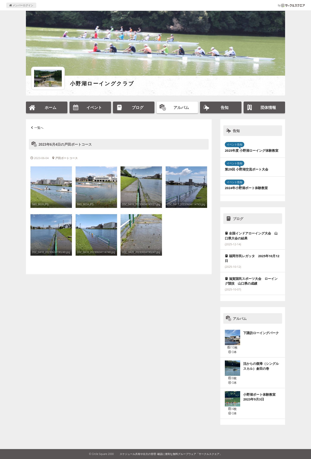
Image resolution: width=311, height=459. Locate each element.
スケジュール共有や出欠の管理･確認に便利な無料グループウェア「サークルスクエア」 (171, 454)
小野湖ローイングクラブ (102, 83)
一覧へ (38, 128)
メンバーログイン (21, 5)
